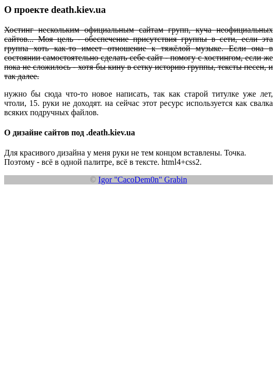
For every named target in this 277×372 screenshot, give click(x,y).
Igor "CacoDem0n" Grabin (143, 179)
